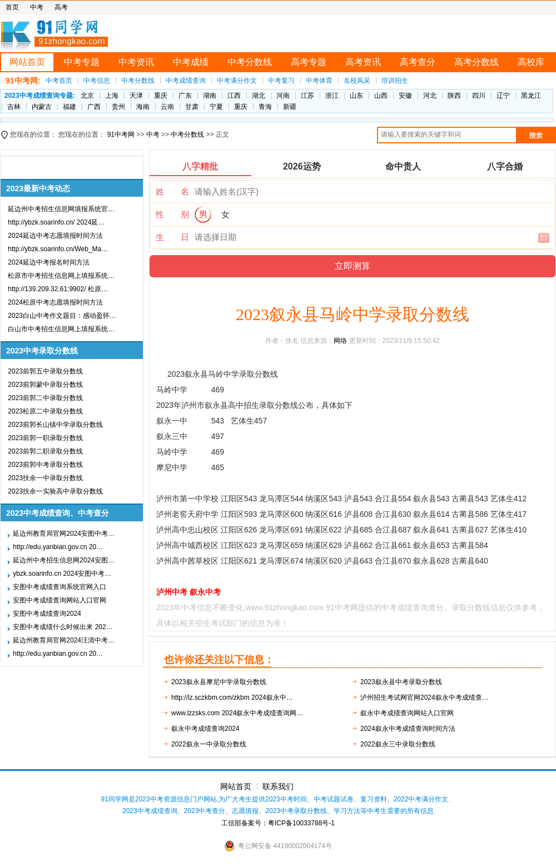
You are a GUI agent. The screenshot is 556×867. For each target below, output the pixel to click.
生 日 (172, 237)
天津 (136, 95)
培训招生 (394, 80)
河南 (283, 95)
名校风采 (357, 80)
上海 (111, 95)
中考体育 (319, 80)
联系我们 (278, 786)
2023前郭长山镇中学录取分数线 (55, 424)
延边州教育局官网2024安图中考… (64, 533)
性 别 (172, 214)
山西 (381, 95)
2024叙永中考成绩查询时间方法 (407, 729)
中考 (36, 7)
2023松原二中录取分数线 (45, 411)
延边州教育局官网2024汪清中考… (64, 640)
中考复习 (281, 80)
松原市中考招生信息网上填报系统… (61, 276)
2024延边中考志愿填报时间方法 (55, 236)
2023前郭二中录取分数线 (45, 398)
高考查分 (417, 62)
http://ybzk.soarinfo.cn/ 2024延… (56, 222)
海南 (143, 107)
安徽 (405, 95)
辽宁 (503, 95)
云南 (167, 107)
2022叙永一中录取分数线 (208, 744)
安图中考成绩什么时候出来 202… (62, 627)
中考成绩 (191, 62)
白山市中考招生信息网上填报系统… (61, 329)
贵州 (118, 107)
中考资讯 (136, 62)
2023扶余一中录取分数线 (45, 478)
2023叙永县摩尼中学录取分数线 (218, 682)
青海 (265, 107)
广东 (185, 95)
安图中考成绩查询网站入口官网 (59, 600)
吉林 (14, 107)
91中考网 (121, 134)
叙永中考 (205, 591)
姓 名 (172, 191)
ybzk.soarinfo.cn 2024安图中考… (62, 573)
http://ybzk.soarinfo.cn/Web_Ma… (58, 249)
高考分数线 (476, 62)
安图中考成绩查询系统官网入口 (59, 587)
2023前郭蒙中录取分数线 (45, 384)
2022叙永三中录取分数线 (397, 744)
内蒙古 (42, 107)
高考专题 (308, 62)
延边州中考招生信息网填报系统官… (61, 209)
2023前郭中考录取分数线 (45, 465)
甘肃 (191, 107)
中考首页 (59, 80)
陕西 (454, 95)
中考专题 (82, 62)
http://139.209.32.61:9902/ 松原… (57, 289)
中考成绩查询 (186, 80)
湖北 (258, 95)
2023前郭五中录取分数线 (45, 371)
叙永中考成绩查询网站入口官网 (407, 713)
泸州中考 (171, 591)
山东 (356, 95)
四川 (478, 95)
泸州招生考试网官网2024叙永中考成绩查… (424, 697)
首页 (12, 7)
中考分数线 (249, 62)
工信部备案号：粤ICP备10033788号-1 (278, 823)
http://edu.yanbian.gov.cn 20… (58, 547)
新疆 (289, 107)
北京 (87, 95)
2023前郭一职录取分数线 (45, 438)
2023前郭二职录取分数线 (45, 451)
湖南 (209, 95)
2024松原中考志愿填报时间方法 (55, 302)
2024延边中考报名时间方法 (49, 262)
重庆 (160, 95)
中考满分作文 (237, 80)
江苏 (307, 95)
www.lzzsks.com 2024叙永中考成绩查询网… (237, 713)
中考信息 (96, 80)
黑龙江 (531, 95)
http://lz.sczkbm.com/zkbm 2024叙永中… (232, 697)
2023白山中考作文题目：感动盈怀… (62, 316)
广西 (94, 107)
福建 (69, 107)
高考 (61, 7)
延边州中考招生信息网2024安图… (64, 560)
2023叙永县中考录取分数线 (401, 682)
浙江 (332, 95)
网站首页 (27, 62)
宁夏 (216, 107)
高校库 (531, 62)
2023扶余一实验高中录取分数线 (55, 491)
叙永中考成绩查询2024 (205, 729)
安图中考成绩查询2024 (47, 613)
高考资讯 (363, 62)
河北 (429, 95)
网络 (340, 341)
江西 (234, 95)
